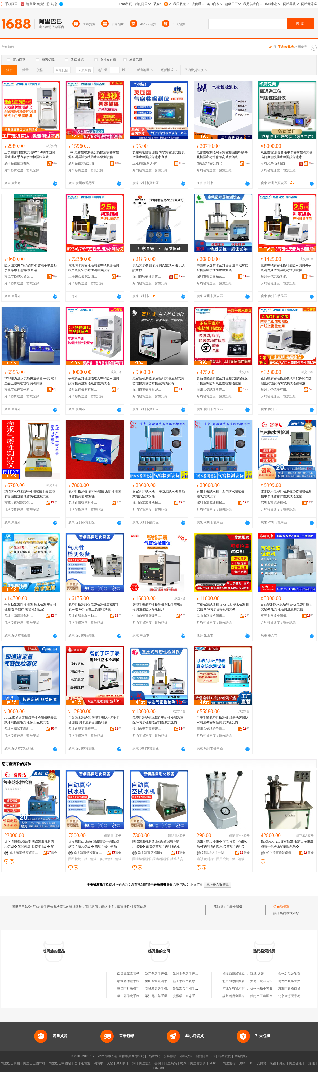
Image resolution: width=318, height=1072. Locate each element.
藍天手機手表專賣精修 (189, 981)
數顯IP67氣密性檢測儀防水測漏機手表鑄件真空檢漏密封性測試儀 (286, 267)
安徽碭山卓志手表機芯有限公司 (195, 996)
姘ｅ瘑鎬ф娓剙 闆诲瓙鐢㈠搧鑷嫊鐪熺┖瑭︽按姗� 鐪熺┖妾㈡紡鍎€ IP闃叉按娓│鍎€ (94, 844)
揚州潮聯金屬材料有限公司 (241, 996)
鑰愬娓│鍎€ (206, 859)
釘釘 (282, 1063)
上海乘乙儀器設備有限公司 (83, 276)
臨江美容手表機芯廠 (159, 974)
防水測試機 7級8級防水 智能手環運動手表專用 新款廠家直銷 (30, 267)
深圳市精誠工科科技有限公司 (18, 729)
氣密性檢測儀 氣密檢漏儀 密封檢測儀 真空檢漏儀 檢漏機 (94, 494)
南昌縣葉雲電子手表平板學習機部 (141, 974)
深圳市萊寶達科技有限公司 (83, 502)
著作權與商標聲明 (131, 1056)
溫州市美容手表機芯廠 (189, 974)
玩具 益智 (257, 974)
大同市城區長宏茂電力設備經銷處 (274, 981)
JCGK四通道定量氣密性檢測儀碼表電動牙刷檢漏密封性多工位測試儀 (30, 720)
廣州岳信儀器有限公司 (18, 163)
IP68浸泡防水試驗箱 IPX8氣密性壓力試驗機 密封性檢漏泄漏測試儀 (286, 607)
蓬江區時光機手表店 (131, 988)
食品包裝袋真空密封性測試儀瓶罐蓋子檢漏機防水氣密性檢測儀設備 (222, 381)
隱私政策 (186, 1056)
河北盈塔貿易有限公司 (238, 988)
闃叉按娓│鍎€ (78, 859)
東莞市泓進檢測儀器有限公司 (275, 616)
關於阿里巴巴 (205, 1056)
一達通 (310, 1063)
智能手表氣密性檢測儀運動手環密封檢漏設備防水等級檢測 (157, 607)
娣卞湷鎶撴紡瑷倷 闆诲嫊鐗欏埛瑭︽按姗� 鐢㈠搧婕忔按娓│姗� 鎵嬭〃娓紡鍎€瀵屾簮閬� (30, 844)
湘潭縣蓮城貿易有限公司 (239, 974)
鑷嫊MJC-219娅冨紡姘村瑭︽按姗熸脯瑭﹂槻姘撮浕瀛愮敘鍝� (287, 844)
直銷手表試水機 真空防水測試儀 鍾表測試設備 (222, 494)
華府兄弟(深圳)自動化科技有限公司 (275, 163)
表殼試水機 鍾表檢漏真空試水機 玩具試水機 (158, 267)
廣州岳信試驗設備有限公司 (83, 163)
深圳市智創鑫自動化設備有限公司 (83, 616)
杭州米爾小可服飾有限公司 (269, 988)
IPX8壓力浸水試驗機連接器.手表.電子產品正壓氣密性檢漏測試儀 (30, 381)
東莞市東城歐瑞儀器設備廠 (18, 502)
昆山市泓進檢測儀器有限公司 (211, 616)
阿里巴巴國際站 (34, 1063)
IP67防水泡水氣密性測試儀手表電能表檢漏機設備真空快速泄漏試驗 (29, 494)
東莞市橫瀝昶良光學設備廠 (18, 276)
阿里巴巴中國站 (60, 1063)
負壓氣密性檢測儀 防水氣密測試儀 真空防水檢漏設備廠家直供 (158, 154)
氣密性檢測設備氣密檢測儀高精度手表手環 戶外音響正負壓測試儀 (93, 607)
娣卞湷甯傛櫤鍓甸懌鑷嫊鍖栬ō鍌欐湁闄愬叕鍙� (88, 853)
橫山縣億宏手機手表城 (133, 996)
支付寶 (261, 1063)
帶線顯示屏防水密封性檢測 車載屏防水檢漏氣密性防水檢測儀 (222, 267)
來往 (273, 1063)
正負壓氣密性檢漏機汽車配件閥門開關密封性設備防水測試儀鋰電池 (286, 381)
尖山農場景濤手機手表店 (162, 981)
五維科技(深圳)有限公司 (147, 163)
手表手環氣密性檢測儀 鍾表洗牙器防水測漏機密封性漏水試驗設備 (222, 720)
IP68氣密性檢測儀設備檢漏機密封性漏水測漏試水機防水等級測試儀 (93, 154)
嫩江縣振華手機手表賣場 (162, 996)
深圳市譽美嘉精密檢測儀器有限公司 (211, 276)
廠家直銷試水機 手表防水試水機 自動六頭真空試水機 (158, 494)
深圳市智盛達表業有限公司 (147, 276)
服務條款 (170, 1056)
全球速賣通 (82, 1063)
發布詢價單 (281, 907)
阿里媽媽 (170, 1063)
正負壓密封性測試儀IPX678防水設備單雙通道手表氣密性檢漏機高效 (29, 154)
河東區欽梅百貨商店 (292, 988)
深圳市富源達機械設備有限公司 (147, 502)
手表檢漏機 (234, 907)
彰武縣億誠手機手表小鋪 (134, 981)
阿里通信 (229, 1063)
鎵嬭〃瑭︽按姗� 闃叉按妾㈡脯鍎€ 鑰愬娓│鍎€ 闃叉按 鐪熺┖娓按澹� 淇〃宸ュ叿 (222, 844)
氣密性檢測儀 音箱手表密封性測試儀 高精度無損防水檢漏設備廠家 (286, 154)
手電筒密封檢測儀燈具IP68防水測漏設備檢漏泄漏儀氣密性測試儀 (93, 381)
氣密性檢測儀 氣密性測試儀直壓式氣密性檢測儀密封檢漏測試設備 (158, 381)
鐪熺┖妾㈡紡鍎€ (102, 859)
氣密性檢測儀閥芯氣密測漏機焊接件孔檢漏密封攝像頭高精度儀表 (222, 154)
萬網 (242, 1063)
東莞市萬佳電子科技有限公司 (18, 389)
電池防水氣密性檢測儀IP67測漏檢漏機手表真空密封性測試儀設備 (93, 267)
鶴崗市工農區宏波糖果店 (267, 996)
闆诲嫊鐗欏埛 (142, 859)
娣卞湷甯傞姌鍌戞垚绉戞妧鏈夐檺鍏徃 (280, 853)
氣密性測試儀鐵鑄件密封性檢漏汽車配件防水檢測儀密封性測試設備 (157, 720)
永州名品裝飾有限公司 (294, 974)
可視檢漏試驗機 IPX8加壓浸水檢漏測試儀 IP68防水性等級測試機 (223, 607)
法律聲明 (154, 1056)
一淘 (132, 1063)
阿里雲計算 (198, 1063)
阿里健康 (295, 1063)
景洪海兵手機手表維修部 (190, 988)
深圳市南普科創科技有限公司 (18, 616)
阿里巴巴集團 (10, 1063)
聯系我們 (224, 1056)
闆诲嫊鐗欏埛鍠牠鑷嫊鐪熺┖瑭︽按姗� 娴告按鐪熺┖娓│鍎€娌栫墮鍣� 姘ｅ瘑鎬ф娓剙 (157, 844)
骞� (52, 852)
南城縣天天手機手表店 (161, 988)
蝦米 (183, 1063)
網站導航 (241, 1056)
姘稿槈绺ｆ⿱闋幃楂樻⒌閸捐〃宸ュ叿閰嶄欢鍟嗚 (216, 853)
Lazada (158, 1068)
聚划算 (121, 1063)
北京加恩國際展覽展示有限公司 (244, 981)
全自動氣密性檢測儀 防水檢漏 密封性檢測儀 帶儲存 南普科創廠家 (30, 607)
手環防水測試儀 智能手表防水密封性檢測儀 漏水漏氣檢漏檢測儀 (94, 720)
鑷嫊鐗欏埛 (160, 859)
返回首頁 (196, 884)
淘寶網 (98, 1063)
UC (251, 1063)
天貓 (110, 1063)
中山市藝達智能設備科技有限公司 (147, 616)
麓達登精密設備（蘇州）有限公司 (211, 163)
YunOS (214, 1063)
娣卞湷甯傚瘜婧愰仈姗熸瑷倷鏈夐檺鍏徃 (24, 853)
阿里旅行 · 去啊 (150, 1063)
